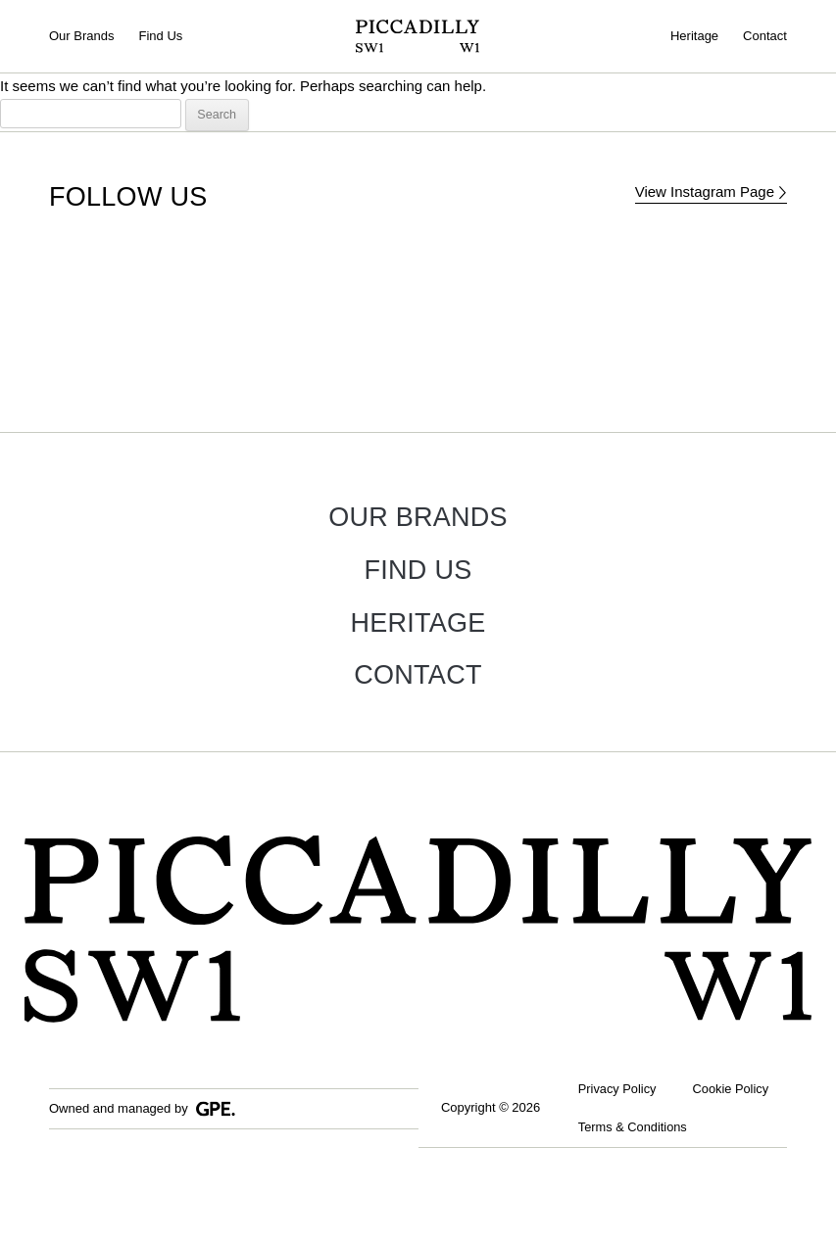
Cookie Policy (618, 1130)
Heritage (694, 35)
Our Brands (81, 35)
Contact (765, 35)
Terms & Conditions (634, 1172)
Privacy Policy (619, 1089)
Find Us (160, 35)
